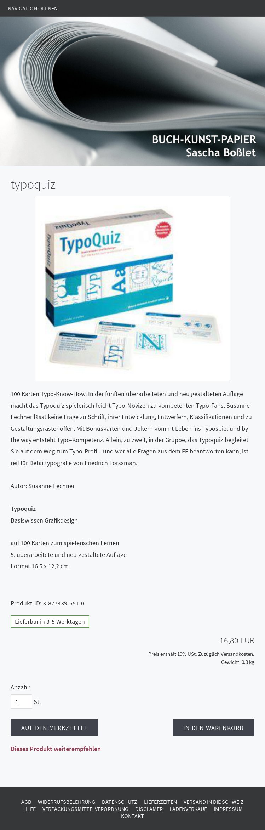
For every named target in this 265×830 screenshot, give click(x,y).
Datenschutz (119, 801)
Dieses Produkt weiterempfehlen (56, 749)
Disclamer (149, 808)
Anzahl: (20, 687)
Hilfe (29, 808)
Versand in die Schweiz (214, 801)
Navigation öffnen (33, 8)
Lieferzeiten (160, 801)
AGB (26, 801)
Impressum (228, 808)
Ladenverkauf (188, 808)
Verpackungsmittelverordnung (85, 808)
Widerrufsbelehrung (66, 801)
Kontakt (132, 815)
